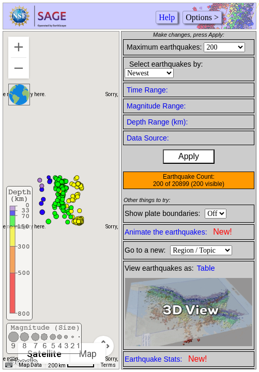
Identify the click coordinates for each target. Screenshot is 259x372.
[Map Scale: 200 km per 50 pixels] (71, 365)
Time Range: (147, 90)
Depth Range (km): (157, 122)
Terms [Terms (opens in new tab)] (108, 365)
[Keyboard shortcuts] (8, 365)
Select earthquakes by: (166, 64)
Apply (188, 156)
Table (206, 268)
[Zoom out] (18, 68)
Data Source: (148, 138)
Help (167, 17)
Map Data (30, 365)
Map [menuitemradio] (88, 353)
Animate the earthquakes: (178, 231)
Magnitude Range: (156, 106)
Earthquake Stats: (166, 358)
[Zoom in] (18, 47)
